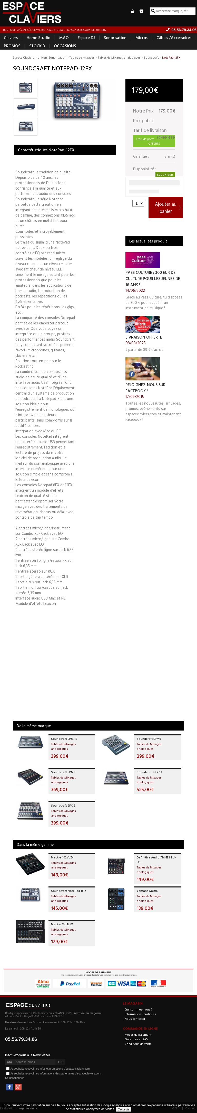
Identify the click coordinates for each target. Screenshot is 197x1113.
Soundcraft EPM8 (63, 772)
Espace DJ (86, 37)
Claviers (11, 37)
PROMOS (12, 46)
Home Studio (38, 37)
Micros (141, 37)
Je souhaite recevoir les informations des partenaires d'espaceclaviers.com (55, 1073)
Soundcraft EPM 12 (64, 738)
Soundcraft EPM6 (149, 738)
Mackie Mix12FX (62, 924)
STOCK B (37, 46)
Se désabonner (14, 1077)
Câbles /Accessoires (173, 37)
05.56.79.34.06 (21, 1039)
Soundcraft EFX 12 (149, 772)
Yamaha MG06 (147, 890)
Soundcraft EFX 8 (63, 805)
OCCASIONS (65, 46)
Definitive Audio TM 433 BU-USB (156, 859)
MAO (64, 37)
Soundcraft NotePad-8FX (68, 890)
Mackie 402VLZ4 (62, 857)
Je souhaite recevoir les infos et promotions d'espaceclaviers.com (50, 1068)
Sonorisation (115, 37)
